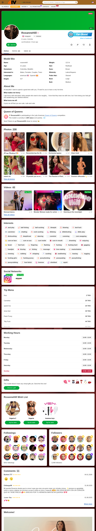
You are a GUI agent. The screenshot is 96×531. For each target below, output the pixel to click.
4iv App (54, 6)
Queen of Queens (51, 115)
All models (5, 6)
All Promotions (35, 6)
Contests (46, 6)
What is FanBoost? (86, 38)
